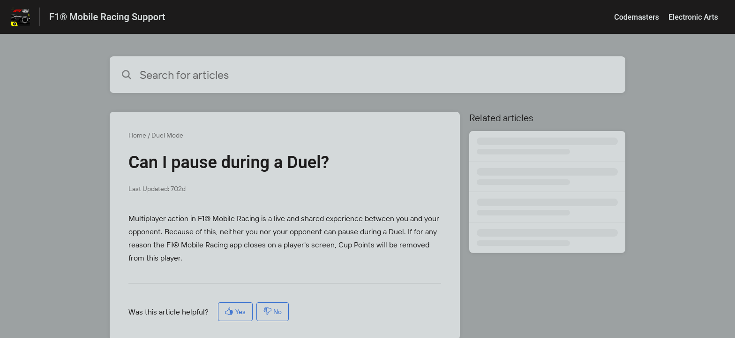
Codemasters (636, 17)
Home (137, 135)
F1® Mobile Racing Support (107, 17)
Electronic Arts (693, 17)
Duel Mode (167, 135)
